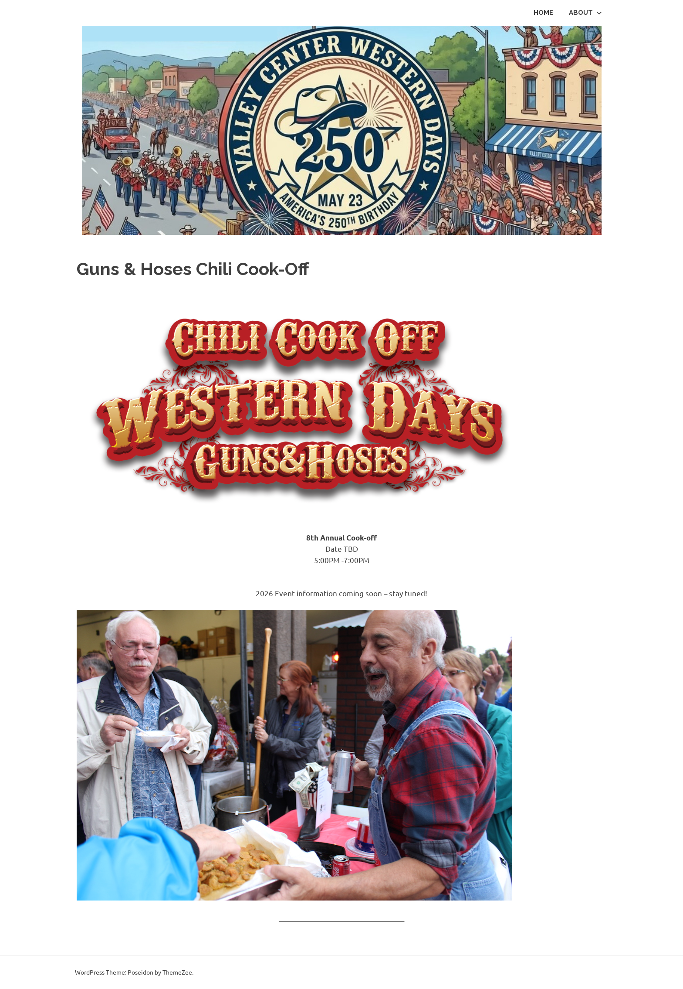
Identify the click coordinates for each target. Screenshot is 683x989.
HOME (543, 13)
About (585, 13)
